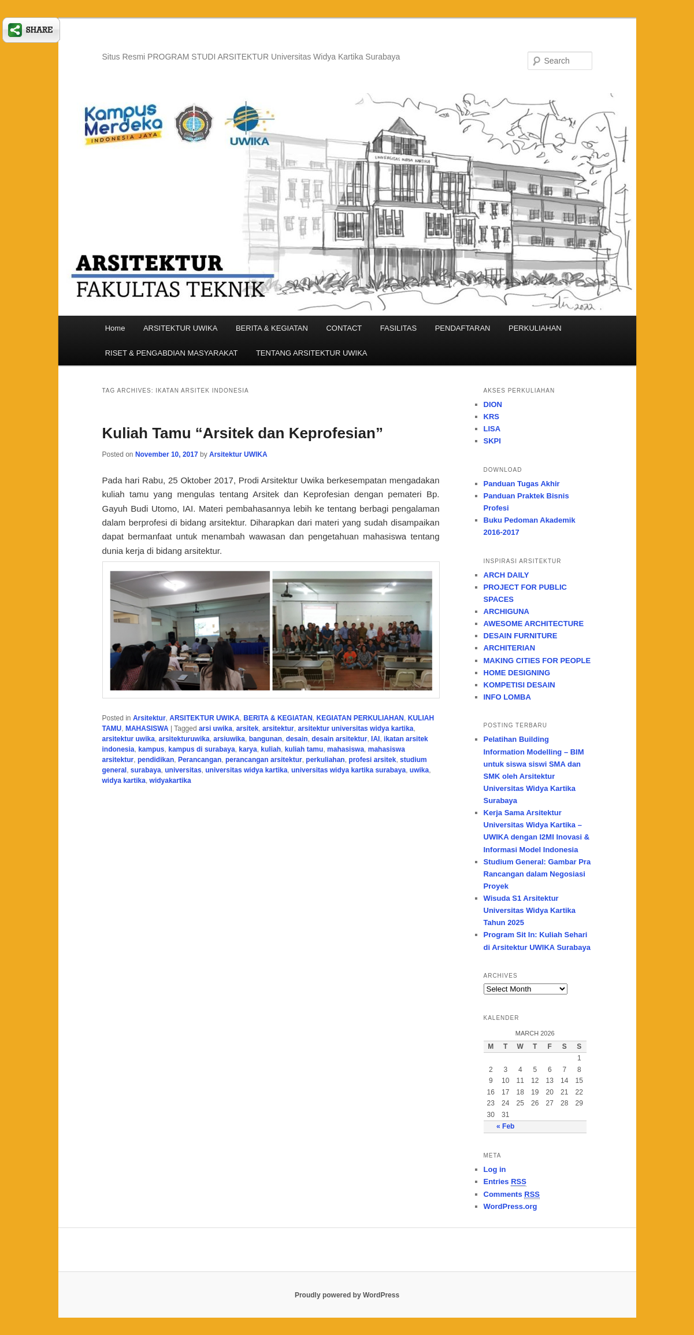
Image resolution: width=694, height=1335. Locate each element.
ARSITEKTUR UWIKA (180, 328)
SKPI (492, 441)
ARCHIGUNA (506, 611)
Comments (512, 1194)
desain (297, 739)
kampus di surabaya (201, 749)
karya (248, 749)
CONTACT (344, 328)
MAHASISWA (147, 728)
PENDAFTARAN (463, 328)
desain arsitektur (339, 739)
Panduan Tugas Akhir (522, 483)
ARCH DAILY (506, 575)
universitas (183, 770)
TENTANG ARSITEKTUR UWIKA (312, 353)
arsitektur (278, 728)
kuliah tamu (304, 749)
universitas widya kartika (246, 770)
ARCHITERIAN (510, 648)
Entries (505, 1181)
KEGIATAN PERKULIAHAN (360, 718)
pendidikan (156, 760)
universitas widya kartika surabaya (348, 770)
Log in (495, 1169)
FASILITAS (398, 328)
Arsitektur (149, 718)
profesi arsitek (372, 760)
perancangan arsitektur (263, 760)
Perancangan (199, 760)
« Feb (505, 1126)
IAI (375, 739)
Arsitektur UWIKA (238, 454)
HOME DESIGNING (517, 672)
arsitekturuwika (184, 739)
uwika (419, 770)
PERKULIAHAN (535, 328)
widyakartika (170, 780)
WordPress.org (510, 1206)
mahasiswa (345, 749)
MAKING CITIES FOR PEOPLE (537, 660)
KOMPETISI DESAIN (519, 685)
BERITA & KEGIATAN (272, 328)
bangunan (265, 739)
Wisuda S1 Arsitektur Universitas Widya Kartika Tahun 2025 (530, 910)
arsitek (247, 728)
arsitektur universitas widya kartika (355, 728)
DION (493, 404)
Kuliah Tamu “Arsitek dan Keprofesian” (242, 433)
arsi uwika (215, 728)
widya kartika (124, 780)
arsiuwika (229, 739)
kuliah (271, 749)
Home (115, 328)
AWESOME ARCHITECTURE (534, 623)
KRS (491, 416)
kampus (151, 749)
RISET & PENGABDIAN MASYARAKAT (171, 353)
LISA (492, 428)
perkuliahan (325, 760)
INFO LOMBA (507, 697)
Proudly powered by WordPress (347, 1295)
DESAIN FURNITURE (521, 635)
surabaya (146, 770)
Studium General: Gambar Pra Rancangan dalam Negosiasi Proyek (537, 873)
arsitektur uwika (128, 739)
